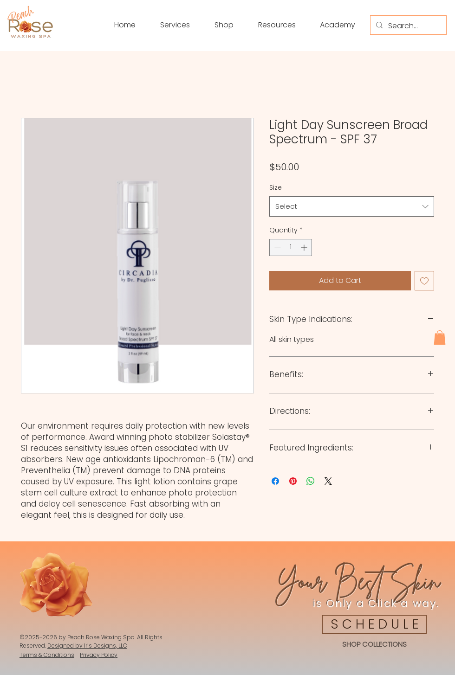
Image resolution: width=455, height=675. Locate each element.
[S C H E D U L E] (374, 624)
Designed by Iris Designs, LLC (87, 645)
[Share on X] (328, 481)
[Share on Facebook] (275, 481)
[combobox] (351, 206)
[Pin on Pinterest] (293, 481)
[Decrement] (276, 247)
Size (275, 187)
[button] (216, 25)
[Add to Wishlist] (424, 280)
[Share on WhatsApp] (310, 481)
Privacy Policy (98, 655)
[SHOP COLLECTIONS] (374, 644)
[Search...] (407, 26)
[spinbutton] (290, 247)
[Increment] (305, 247)
